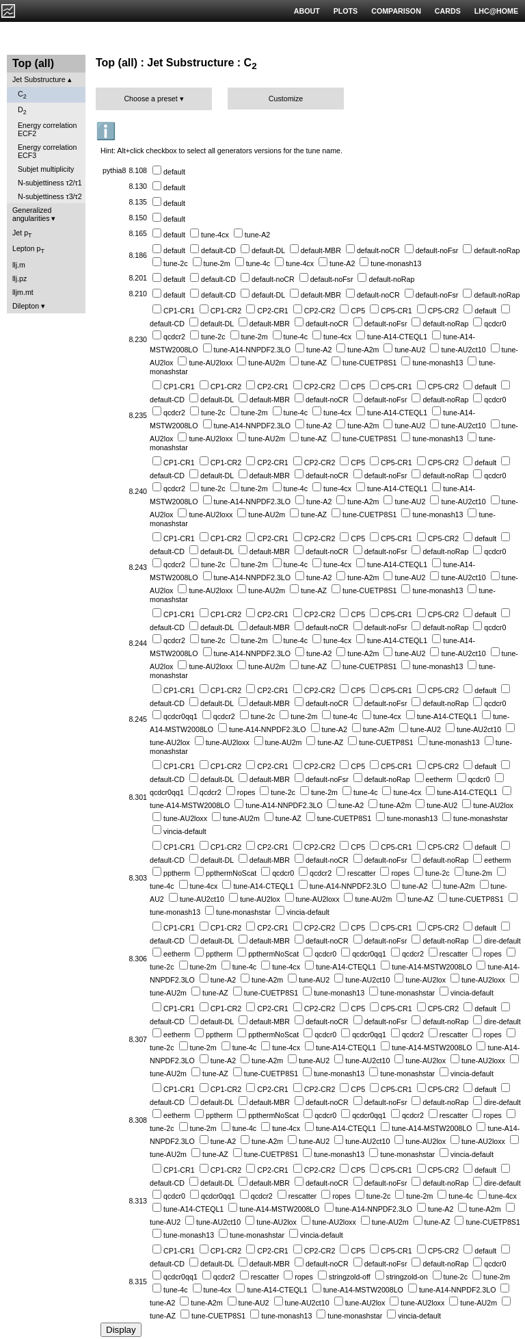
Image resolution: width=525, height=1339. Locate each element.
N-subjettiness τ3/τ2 (50, 196)
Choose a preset (150, 98)
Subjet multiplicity (46, 169)
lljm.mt (22, 292)
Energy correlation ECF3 (47, 151)
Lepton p (28, 249)
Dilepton (25, 306)
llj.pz (19, 278)
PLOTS (346, 11)
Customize (286, 98)
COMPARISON (396, 11)
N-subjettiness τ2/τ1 (50, 183)
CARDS (448, 11)
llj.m (18, 265)
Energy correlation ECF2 (47, 129)
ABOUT (307, 11)
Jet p (22, 234)
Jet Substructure (39, 79)
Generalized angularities (31, 214)
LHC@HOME (496, 11)
